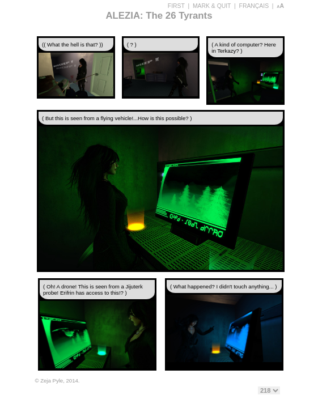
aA (280, 6)
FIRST (176, 6)
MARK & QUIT (212, 6)
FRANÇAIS (254, 6)
